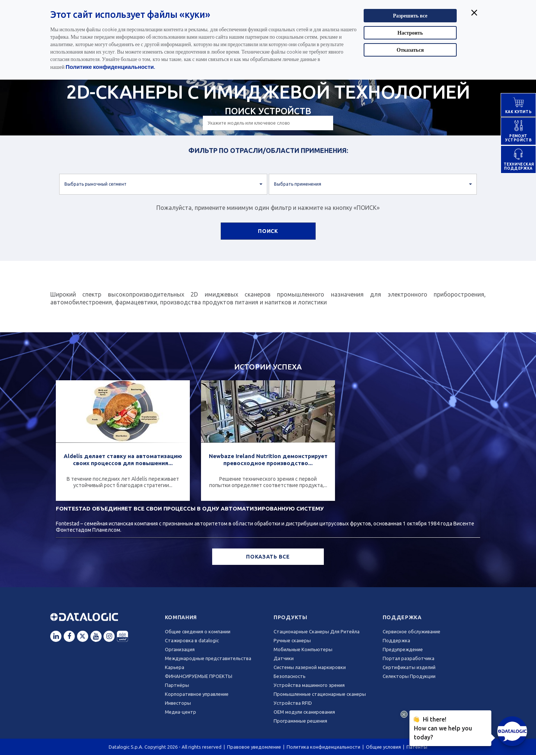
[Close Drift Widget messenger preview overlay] (404, 714)
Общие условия (383, 746)
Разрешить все (410, 15)
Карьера (174, 667)
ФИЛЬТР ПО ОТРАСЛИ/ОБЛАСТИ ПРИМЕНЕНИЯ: (268, 150)
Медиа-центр (180, 711)
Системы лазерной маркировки (310, 667)
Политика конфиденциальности (323, 746)
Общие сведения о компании (197, 631)
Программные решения (300, 720)
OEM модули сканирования (304, 711)
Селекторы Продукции (409, 676)
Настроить (410, 32)
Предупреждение (403, 649)
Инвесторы (178, 703)
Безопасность (290, 676)
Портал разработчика (408, 658)
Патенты (416, 746)
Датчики (284, 658)
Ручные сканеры (292, 640)
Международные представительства (208, 658)
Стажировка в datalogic (192, 640)
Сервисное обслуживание (411, 631)
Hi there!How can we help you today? (443, 727)
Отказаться (410, 50)
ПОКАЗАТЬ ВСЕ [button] (268, 557)
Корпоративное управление (197, 694)
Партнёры (177, 685)
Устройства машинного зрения (309, 685)
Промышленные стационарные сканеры (320, 694)
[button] (163, 184)
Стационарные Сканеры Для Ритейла (317, 631)
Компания (181, 617)
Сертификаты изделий (409, 667)
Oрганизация (180, 649)
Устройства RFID (293, 703)
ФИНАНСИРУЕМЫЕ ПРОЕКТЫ (198, 676)
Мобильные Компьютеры (303, 649)
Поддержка (402, 617)
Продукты (290, 617)
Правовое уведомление (254, 746)
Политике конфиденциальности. (110, 66)
